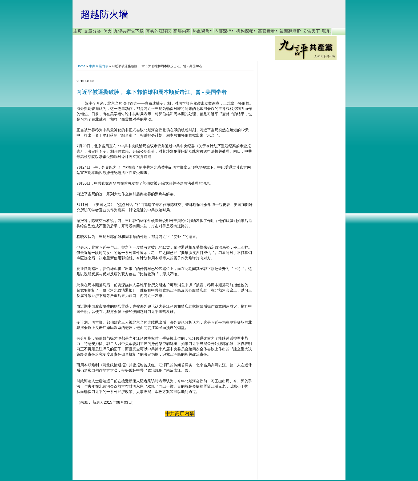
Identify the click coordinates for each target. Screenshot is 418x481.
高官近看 (268, 31)
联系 (326, 31)
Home (81, 66)
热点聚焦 (202, 31)
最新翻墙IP (290, 31)
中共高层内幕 (98, 66)
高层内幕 (181, 31)
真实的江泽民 (158, 31)
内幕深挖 (224, 31)
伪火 (107, 31)
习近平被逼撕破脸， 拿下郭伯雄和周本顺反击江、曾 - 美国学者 (152, 92)
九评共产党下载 (129, 31)
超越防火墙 (104, 14)
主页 (77, 31)
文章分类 (92, 31)
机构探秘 (246, 31)
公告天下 (311, 31)
